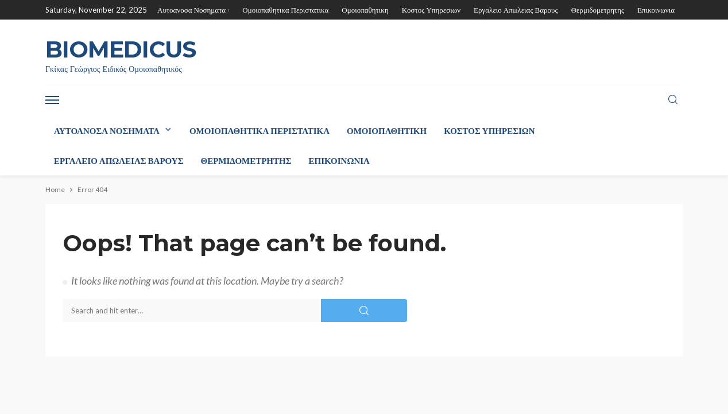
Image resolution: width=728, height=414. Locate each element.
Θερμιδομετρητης (598, 9)
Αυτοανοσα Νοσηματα (191, 9)
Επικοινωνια (656, 9)
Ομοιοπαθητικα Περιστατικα (285, 9)
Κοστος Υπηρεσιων (431, 9)
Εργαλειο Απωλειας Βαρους (516, 9)
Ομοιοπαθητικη (365, 9)
